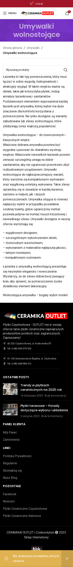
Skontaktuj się (12, 470)
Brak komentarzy (55, 395)
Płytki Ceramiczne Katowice (22, 516)
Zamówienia (11, 439)
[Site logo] (37, 13)
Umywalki (33, 48)
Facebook (9, 494)
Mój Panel (10, 432)
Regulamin (10, 463)
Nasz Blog (10, 478)
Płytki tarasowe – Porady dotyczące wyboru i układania (44, 408)
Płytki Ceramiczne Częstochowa (25, 509)
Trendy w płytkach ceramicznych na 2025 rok (41, 387)
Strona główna (12, 48)
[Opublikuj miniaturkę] (10, 390)
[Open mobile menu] (9, 13)
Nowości (9, 501)
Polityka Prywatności (17, 456)
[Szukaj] (36, 69)
